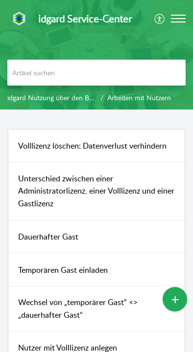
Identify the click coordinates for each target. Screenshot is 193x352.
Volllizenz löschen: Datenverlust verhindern (92, 145)
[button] (160, 18)
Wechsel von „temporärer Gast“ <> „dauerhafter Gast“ (78, 308)
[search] (96, 73)
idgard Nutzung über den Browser (58, 97)
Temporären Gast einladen (63, 269)
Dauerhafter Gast (48, 236)
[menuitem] (160, 18)
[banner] (96, 55)
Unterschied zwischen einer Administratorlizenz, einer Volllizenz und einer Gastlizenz (96, 191)
